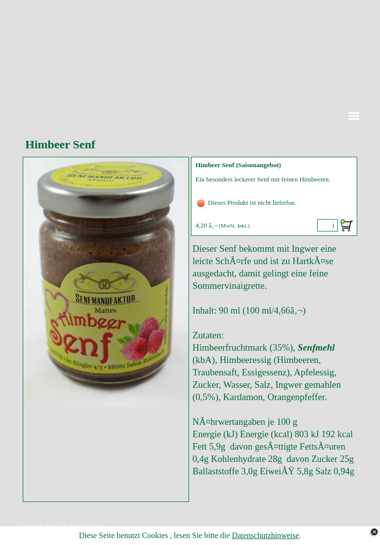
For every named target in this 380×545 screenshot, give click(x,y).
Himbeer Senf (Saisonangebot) (238, 165)
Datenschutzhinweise (265, 535)
